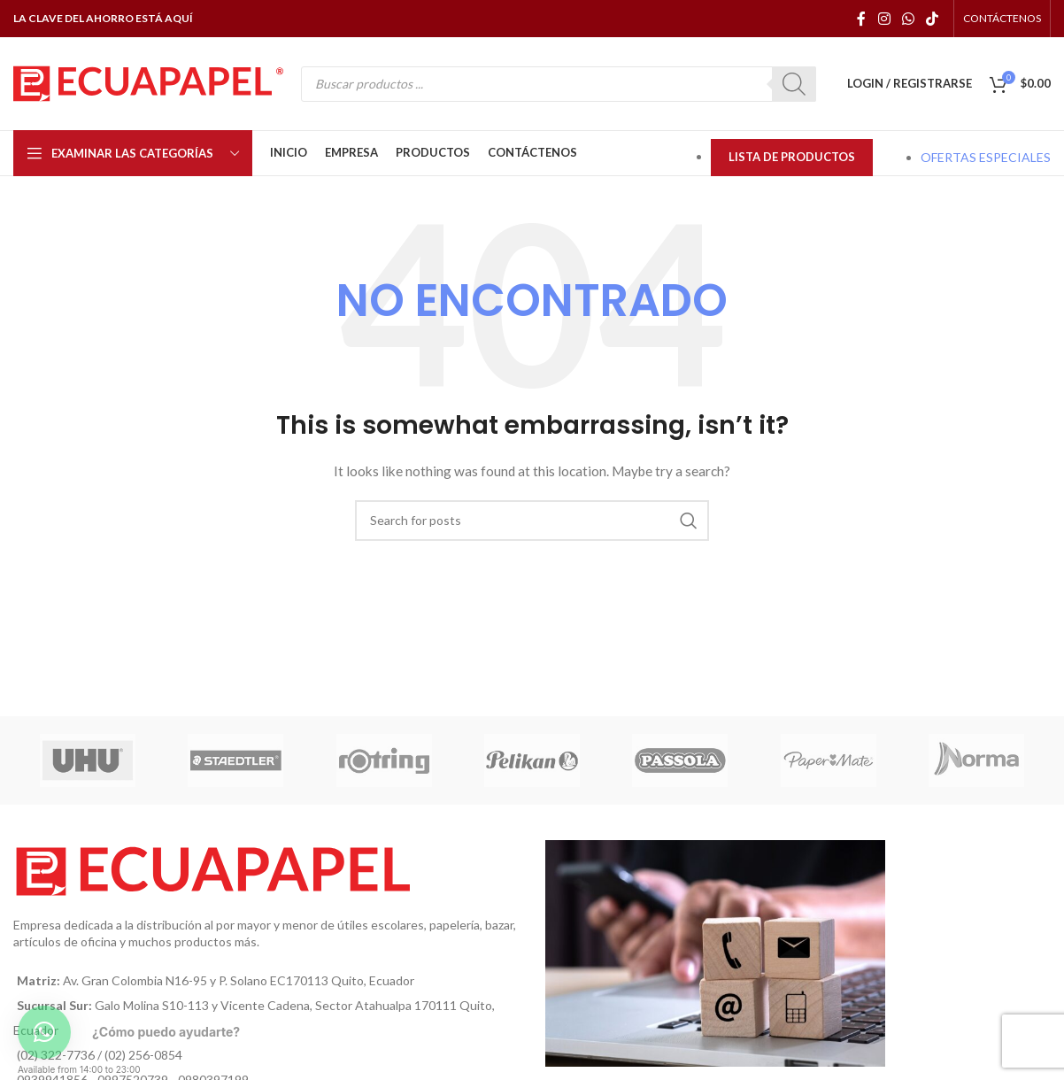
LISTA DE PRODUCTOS (792, 157)
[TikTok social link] (932, 18)
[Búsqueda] (532, 520)
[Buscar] (794, 84)
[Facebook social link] (862, 18)
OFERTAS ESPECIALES (986, 157)
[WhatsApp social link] (908, 18)
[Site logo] (148, 81)
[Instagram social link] (884, 18)
